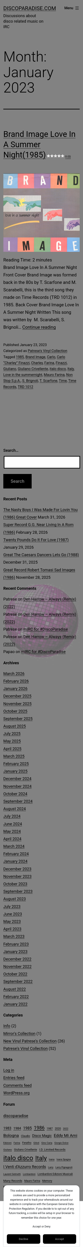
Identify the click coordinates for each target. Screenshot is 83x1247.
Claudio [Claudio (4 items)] (25, 1136)
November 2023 (17, 876)
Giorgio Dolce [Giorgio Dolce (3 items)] (61, 1143)
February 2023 (16, 944)
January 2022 (15, 1004)
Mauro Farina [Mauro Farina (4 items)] (32, 1180)
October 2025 (15, 711)
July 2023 (12, 906)
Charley (37, 363)
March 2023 (14, 936)
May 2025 (12, 741)
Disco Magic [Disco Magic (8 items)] (42, 1136)
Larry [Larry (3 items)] (50, 1167)
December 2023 (17, 869)
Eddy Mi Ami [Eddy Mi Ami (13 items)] (65, 1135)
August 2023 (14, 899)
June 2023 (12, 914)
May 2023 (12, 921)
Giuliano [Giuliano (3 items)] (7, 1149)
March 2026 (14, 673)
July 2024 (12, 816)
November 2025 (17, 703)
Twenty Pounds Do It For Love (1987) (36, 539)
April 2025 (12, 748)
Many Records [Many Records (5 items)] (12, 1180)
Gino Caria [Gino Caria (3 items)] (46, 1143)
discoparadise (15, 1115)
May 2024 (12, 831)
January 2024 (15, 861)
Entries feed (13, 1077)
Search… (11, 450)
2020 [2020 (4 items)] (58, 1128)
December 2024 (17, 778)
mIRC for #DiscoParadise (45, 629)
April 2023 (12, 929)
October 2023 (15, 884)
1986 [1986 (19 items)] (39, 1128)
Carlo (51, 357)
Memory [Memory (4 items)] (47, 1180)
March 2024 (14, 846)
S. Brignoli (30, 381)
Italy (71, 369)
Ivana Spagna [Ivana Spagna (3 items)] (64, 1159)
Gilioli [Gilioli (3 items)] (36, 1143)
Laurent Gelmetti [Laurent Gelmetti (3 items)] (12, 1174)
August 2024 (14, 808)
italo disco (58, 369)
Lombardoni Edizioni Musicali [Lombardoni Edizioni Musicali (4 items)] (55, 1174)
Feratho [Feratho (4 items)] (26, 1142)
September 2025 (18, 718)
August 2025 (14, 726)
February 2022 (16, 996)
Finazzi (61, 363)
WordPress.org (16, 1093)
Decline (23, 1239)
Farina (49, 363)
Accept (59, 1239)
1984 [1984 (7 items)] (17, 1128)
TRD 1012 (25, 387)
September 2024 (18, 801)
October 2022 (15, 974)
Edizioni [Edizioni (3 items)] (7, 1143)
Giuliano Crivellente (33, 369)
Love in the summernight (22, 375)
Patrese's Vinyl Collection (47, 351)
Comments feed (17, 1085)
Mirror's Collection (19, 1033)
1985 (20, 357)
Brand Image (35, 357)
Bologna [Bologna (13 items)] (11, 1135)
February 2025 (16, 763)
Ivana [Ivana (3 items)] (51, 1159)
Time (63, 381)
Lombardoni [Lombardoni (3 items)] (29, 1174)
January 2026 (15, 688)
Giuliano (9, 369)
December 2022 (17, 959)
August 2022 (14, 989)
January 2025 (15, 771)
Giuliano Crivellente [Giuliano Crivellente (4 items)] (25, 1149)
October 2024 (15, 793)
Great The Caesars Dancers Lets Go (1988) (41, 554)
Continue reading (39, 327)
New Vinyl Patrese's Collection (30, 1041)
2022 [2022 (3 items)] (65, 1128)
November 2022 (17, 966)
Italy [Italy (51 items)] (41, 1158)
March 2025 (14, 756)
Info (6, 1026)
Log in (8, 1070)
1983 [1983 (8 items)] (7, 1128)
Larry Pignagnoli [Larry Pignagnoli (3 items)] (64, 1167)
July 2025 (12, 733)
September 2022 (18, 981)
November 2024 (17, 786)
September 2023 (18, 891)
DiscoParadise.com (29, 8)
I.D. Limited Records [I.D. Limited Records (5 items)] (52, 1149)
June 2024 (12, 824)
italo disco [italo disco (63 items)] (18, 1158)
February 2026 (16, 681)
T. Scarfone (48, 381)
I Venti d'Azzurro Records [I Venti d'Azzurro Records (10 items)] (24, 1167)
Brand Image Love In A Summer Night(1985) (39, 145)
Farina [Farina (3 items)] (17, 1143)
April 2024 (12, 839)
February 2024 (16, 853)
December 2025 (17, 696)
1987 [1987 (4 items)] (50, 1128)
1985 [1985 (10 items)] (27, 1128)
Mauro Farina (54, 375)
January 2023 (15, 951)
